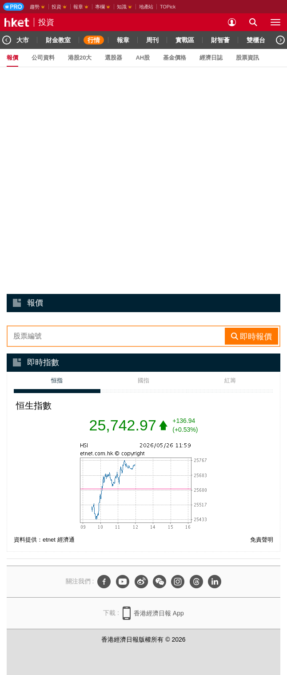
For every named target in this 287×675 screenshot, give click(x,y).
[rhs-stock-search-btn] (251, 336)
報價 (12, 57)
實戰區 (184, 40)
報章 (123, 40)
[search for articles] (253, 22)
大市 (22, 40)
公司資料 (43, 57)
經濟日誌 (211, 57)
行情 (94, 40)
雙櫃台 (256, 40)
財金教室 (58, 40)
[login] (232, 22)
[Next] (280, 40)
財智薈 (220, 40)
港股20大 (80, 57)
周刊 (152, 40)
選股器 (113, 57)
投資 (46, 22)
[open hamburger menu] (275, 22)
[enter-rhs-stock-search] (117, 336)
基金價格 (174, 57)
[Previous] (6, 40)
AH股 (143, 57)
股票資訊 (247, 57)
